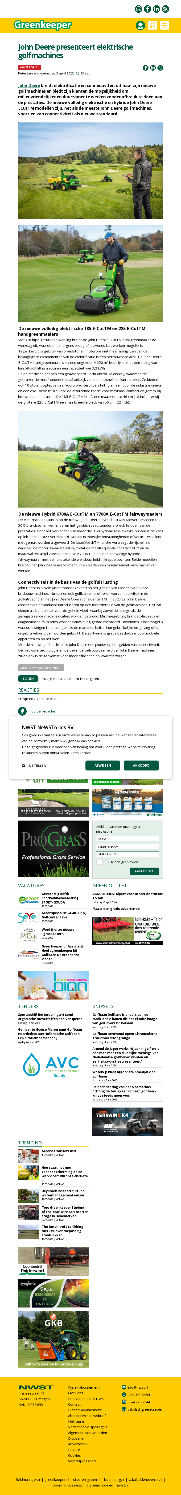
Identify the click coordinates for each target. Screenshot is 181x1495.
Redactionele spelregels (87, 1427)
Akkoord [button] (141, 765)
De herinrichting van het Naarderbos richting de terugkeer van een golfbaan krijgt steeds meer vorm (124, 1091)
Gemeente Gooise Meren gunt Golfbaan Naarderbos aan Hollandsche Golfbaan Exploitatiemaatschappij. (50, 1033)
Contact (74, 1404)
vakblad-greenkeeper (145, 1409)
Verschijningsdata (82, 1461)
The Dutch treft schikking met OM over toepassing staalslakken (62, 1230)
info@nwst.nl (138, 1387)
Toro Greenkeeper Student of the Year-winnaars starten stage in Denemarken (65, 1211)
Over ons (75, 1393)
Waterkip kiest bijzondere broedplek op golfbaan (124, 1074)
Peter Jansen (28, 73)
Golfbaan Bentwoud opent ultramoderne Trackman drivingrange (124, 1035)
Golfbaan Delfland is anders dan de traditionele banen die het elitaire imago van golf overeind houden (124, 1018)
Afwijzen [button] (103, 765)
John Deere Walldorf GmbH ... (41, 668)
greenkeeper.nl (57, 1479)
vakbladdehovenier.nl (145, 1479)
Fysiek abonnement (84, 1387)
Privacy (74, 1449)
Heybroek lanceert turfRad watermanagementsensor (63, 1193)
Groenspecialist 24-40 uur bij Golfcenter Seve (64, 915)
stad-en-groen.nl (86, 1479)
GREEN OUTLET (109, 885)
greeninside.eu (101, 1485)
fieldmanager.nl (28, 1479)
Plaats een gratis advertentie (116, 908)
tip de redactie (43, 711)
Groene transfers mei (59, 1151)
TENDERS (28, 1006)
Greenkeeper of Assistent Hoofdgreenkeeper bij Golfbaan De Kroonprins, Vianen (62, 952)
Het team (76, 1421)
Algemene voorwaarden (87, 1432)
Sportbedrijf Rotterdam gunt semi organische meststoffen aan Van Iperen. (50, 1016)
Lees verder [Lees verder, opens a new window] (81, 752)
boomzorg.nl (114, 1479)
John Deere (29, 85)
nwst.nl (122, 1485)
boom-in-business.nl (69, 1485)
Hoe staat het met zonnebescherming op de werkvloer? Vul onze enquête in (65, 1173)
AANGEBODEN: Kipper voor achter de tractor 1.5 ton (127, 895)
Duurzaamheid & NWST (87, 1398)
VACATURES (31, 885)
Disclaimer (76, 1438)
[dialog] (90, 747)
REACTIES (28, 690)
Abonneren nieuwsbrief (87, 1415)
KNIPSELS (102, 1006)
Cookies (74, 1455)
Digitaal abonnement (85, 1410)
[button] (34, 765)
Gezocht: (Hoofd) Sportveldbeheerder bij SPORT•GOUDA (60, 897)
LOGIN (28, 678)
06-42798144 (139, 1401)
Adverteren (77, 1444)
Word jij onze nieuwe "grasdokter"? (58, 931)
